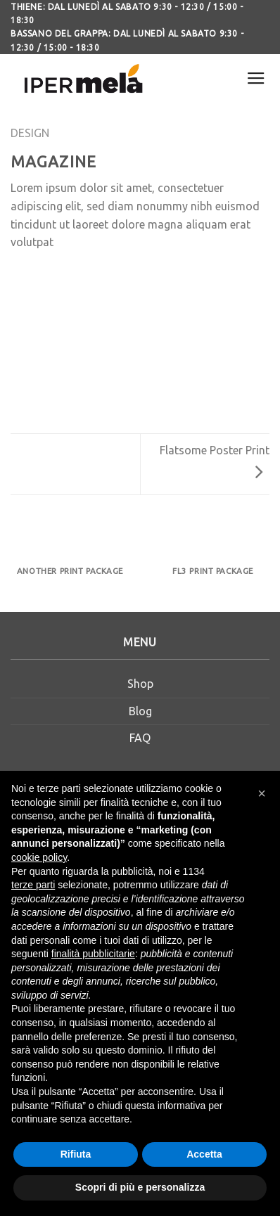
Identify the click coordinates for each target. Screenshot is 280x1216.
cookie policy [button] (39, 857)
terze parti (33, 884)
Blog (140, 711)
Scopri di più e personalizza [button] (140, 1187)
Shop (140, 683)
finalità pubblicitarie (93, 953)
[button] (261, 793)
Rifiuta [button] (76, 1154)
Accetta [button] (204, 1154)
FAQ (140, 737)
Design (30, 133)
